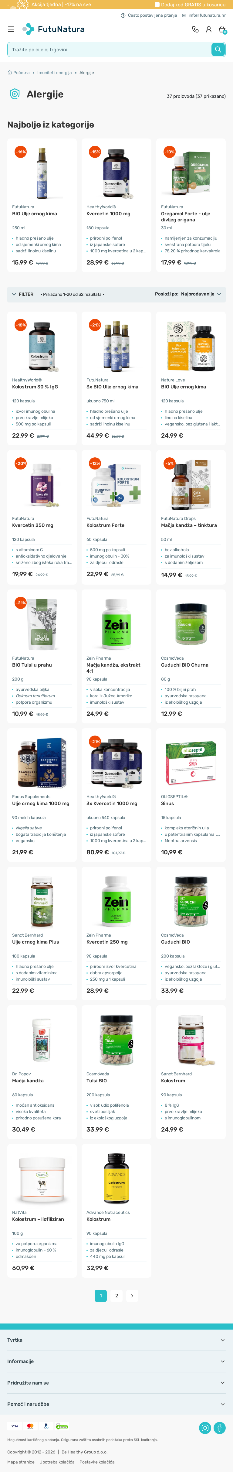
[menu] (12, 29)
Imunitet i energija (54, 72)
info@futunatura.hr (204, 15)
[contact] (195, 29)
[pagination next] (132, 1296)
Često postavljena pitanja (149, 15)
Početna (18, 72)
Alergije (86, 72)
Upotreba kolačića (57, 1462)
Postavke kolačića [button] (97, 1462)
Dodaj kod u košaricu (193, 5)
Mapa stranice (21, 1462)
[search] (116, 49)
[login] (208, 29)
